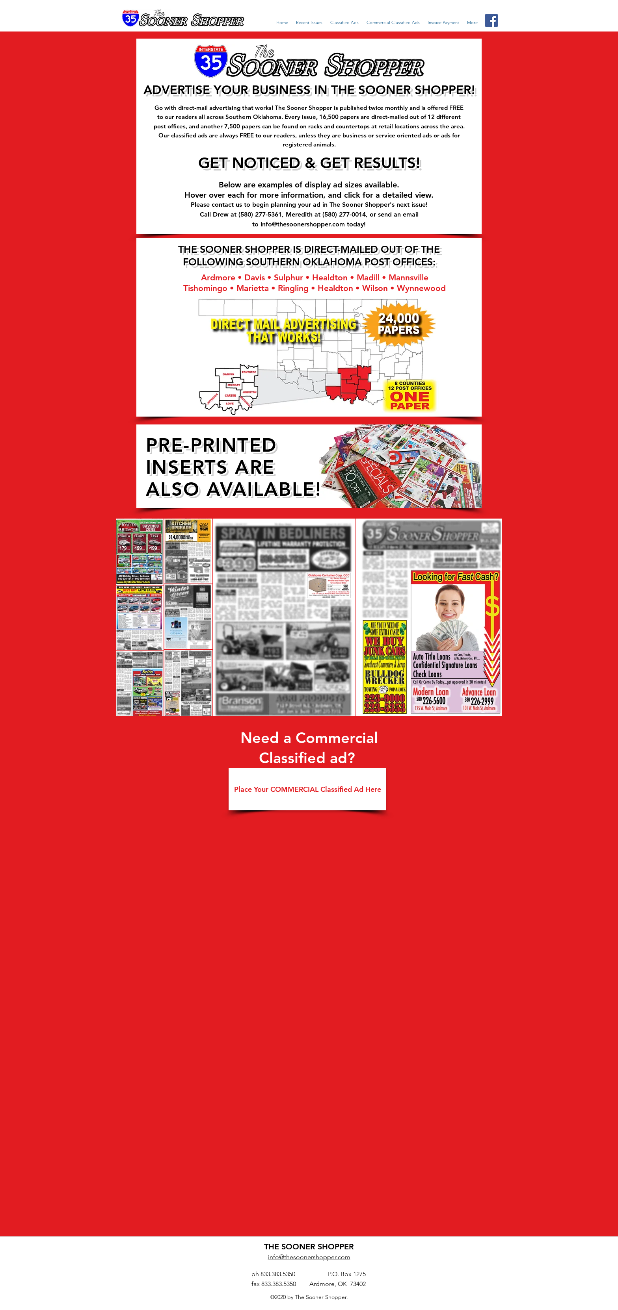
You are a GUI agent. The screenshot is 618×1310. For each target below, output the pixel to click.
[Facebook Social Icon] (491, 20)
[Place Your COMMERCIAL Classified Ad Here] (307, 789)
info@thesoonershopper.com (303, 224)
